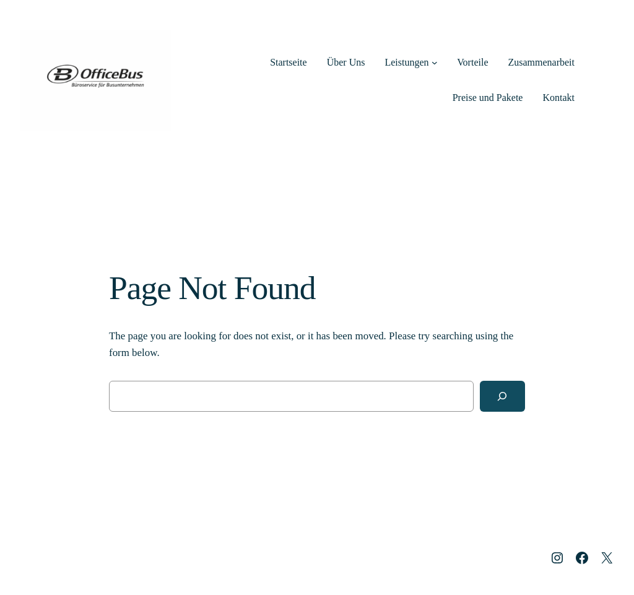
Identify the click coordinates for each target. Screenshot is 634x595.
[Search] (502, 396)
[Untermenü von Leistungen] (435, 62)
